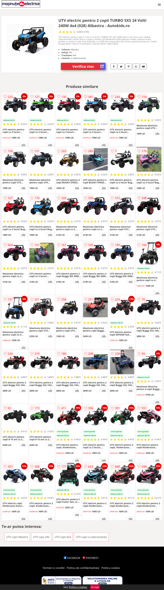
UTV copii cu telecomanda (91, 537)
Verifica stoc (89, 66)
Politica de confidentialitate (83, 568)
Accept (95, 587)
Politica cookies (111, 568)
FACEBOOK (72, 558)
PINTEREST (91, 558)
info (23, 144)
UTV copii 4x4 (63, 537)
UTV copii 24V (41, 537)
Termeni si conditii (54, 568)
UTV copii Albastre (17, 537)
